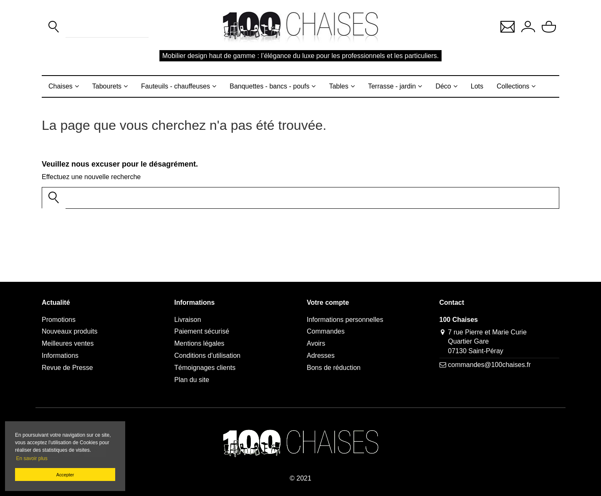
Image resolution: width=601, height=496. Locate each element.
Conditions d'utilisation (207, 355)
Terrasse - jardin (392, 86)
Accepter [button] (65, 474)
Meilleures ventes (68, 343)
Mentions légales (199, 343)
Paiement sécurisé (202, 331)
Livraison (187, 319)
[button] (507, 26)
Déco (443, 86)
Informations (60, 355)
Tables (338, 86)
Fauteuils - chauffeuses (175, 86)
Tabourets (106, 86)
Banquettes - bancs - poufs (269, 86)
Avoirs (316, 343)
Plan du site (192, 379)
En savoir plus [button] (31, 458)
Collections (513, 86)
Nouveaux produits (69, 331)
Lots (477, 86)
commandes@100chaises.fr (489, 364)
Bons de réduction (334, 367)
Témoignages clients (205, 367)
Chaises (60, 86)
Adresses (321, 355)
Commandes (326, 331)
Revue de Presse (67, 367)
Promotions (59, 319)
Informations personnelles (345, 319)
